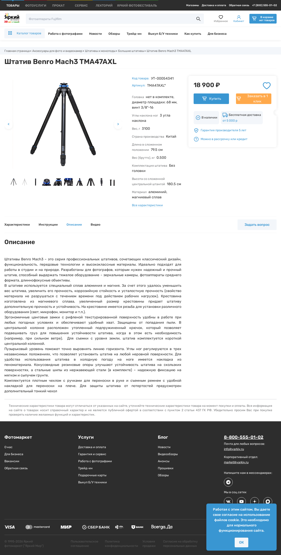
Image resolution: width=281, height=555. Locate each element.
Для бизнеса (217, 34)
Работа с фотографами (65, 34)
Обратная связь (239, 5)
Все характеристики (147, 206)
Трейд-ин (134, 34)
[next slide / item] (120, 183)
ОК (241, 542)
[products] (12, 5)
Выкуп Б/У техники (163, 34)
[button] (13, 182)
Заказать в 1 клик (252, 99)
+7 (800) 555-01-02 (264, 5)
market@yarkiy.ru (236, 462)
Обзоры (114, 34)
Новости (95, 34)
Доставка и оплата (214, 5)
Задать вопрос (257, 225)
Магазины (192, 5)
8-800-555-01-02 (243, 437)
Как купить (192, 34)
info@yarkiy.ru (234, 449)
